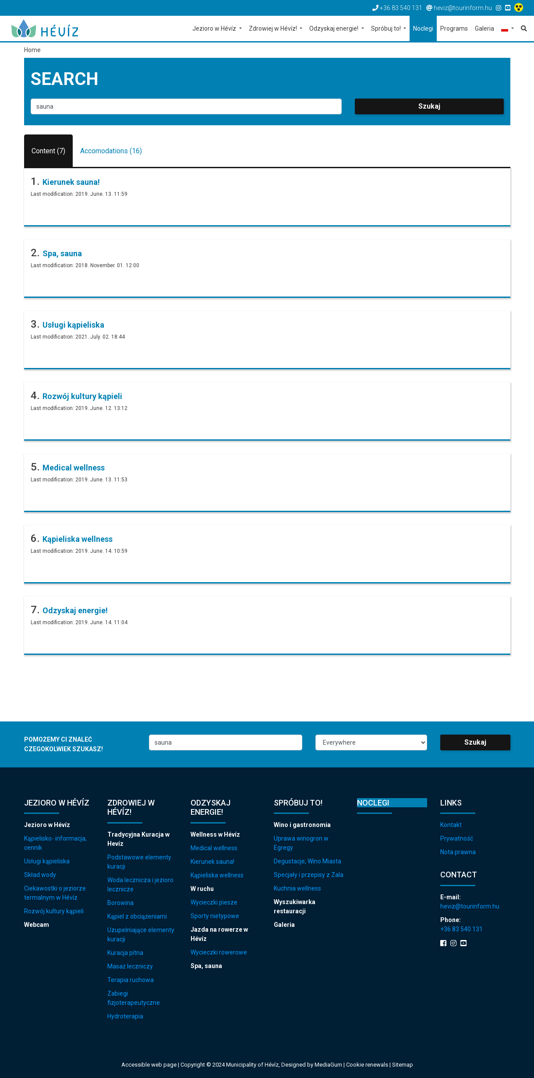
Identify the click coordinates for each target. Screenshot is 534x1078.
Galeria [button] (484, 28)
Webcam (36, 924)
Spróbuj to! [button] (386, 28)
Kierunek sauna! (71, 182)
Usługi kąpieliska (73, 324)
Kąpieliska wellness (77, 539)
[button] (507, 29)
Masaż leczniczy (130, 966)
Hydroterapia (125, 1016)
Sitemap (402, 1064)
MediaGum (328, 1064)
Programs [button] (454, 28)
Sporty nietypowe (215, 915)
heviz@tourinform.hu (469, 906)
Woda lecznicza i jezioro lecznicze (140, 885)
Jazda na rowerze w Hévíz (219, 934)
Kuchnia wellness (297, 888)
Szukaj (429, 106)
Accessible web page (149, 1064)
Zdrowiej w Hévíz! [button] (273, 28)
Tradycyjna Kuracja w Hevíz (138, 839)
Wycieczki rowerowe (219, 952)
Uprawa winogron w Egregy (301, 843)
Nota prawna (458, 851)
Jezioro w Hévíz (47, 824)
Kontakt (451, 824)
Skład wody (40, 874)
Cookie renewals (367, 1064)
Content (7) (48, 151)
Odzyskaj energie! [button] (334, 28)
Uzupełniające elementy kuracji (140, 934)
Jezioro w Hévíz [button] (214, 28)
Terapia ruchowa (130, 979)
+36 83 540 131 (461, 929)
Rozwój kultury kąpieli (82, 396)
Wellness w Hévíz (215, 834)
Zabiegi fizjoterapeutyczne (133, 998)
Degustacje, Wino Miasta (307, 861)
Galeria (284, 924)
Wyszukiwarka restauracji (294, 906)
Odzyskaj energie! (75, 610)
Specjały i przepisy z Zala (308, 874)
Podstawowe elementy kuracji (139, 862)
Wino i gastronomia (302, 824)
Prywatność (456, 838)
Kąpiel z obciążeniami (137, 916)
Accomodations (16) (111, 151)
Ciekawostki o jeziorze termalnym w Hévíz (55, 893)
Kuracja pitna (125, 952)
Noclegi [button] (423, 28)
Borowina (120, 902)
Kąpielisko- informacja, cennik (55, 843)
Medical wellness (73, 467)
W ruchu (202, 888)
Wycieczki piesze (214, 902)
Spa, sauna (62, 253)
